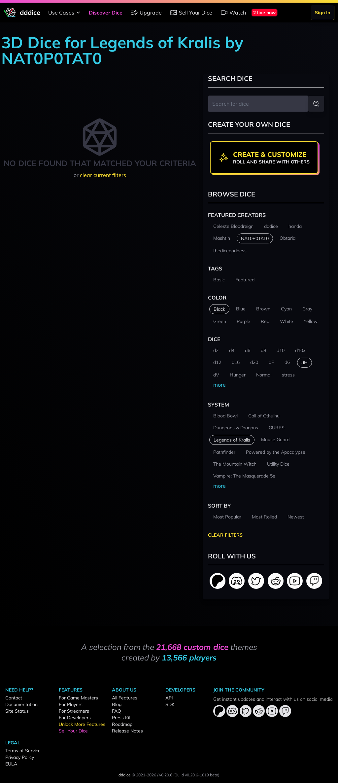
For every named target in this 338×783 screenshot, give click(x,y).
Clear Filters (225, 535)
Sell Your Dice (191, 13)
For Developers (75, 718)
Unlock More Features (82, 724)
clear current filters (103, 175)
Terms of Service (23, 751)
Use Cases (65, 13)
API (169, 698)
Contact (13, 698)
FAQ (116, 711)
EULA (11, 764)
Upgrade (146, 13)
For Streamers (74, 711)
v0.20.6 (165, 774)
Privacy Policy (19, 757)
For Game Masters (78, 698)
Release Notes (127, 731)
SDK (170, 704)
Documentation (21, 704)
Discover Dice (105, 12)
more (219, 384)
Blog (116, 704)
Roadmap (122, 724)
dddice (124, 774)
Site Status (17, 711)
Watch (233, 13)
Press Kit (121, 718)
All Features (124, 698)
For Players (71, 704)
